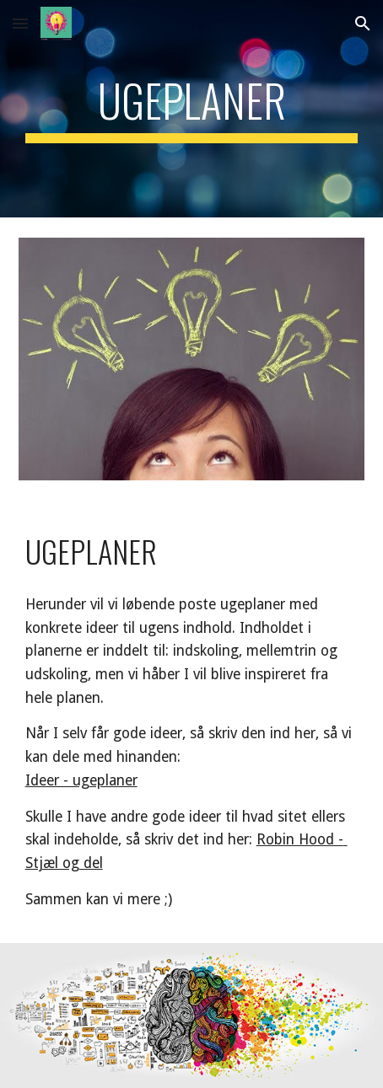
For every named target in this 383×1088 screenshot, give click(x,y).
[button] (20, 23)
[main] (192, 108)
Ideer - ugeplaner (81, 780)
